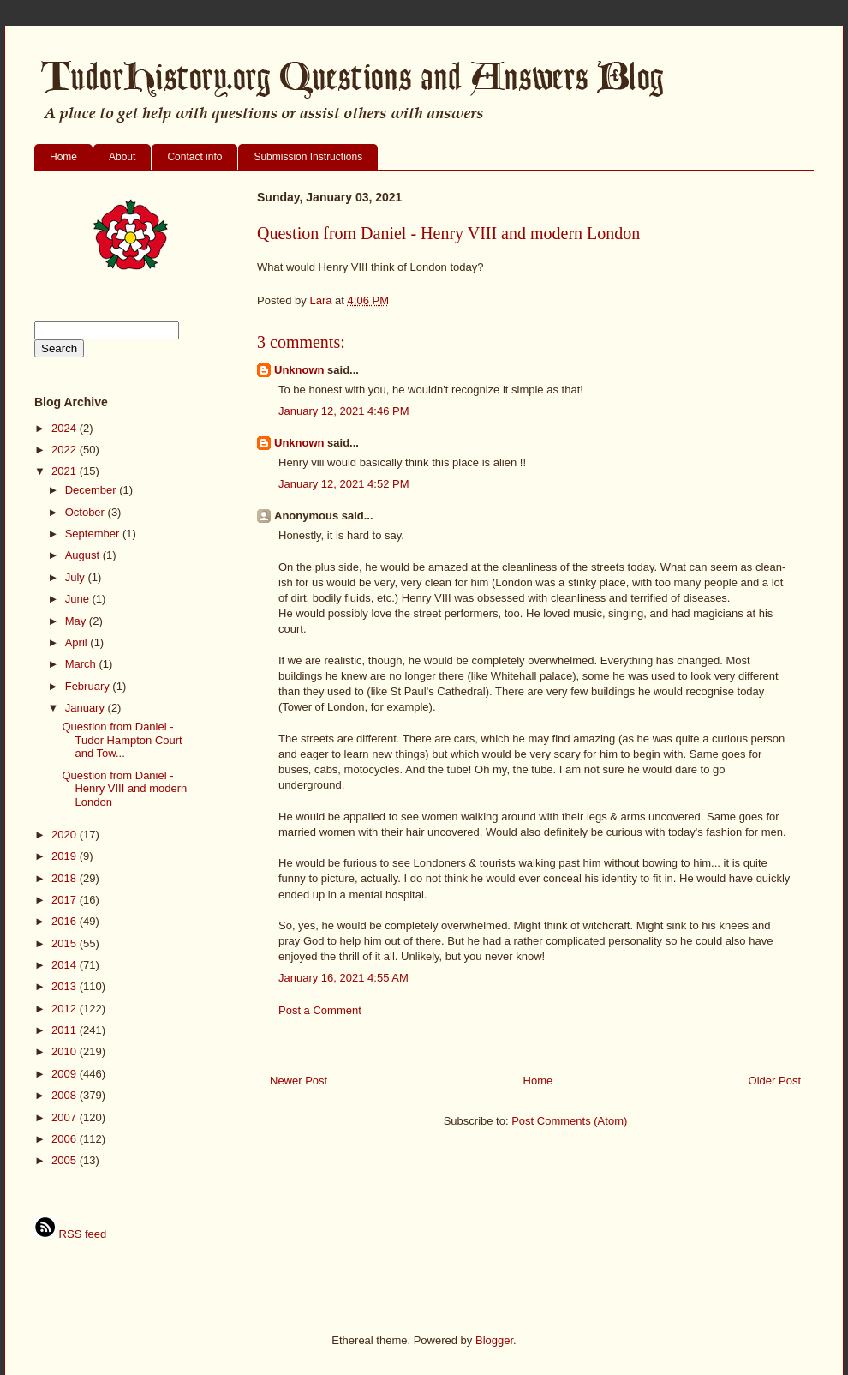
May (77, 621)
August (84, 555)
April (78, 642)
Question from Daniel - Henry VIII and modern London (124, 788)
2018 (65, 878)
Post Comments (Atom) (569, 1120)
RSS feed (70, 1234)
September (93, 533)
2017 (65, 899)
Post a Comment (319, 1010)
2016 (65, 921)
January (86, 707)
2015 (65, 943)
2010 (65, 1051)
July (76, 577)
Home (63, 157)
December (92, 489)
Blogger (494, 1340)
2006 (65, 1138)
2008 (65, 1095)
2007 (65, 1117)
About (122, 157)
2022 (65, 449)
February (89, 686)
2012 (65, 1008)
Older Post (775, 1080)
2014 (65, 964)
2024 (65, 428)
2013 (65, 986)
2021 (65, 471)
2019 (65, 856)
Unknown (299, 369)
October (86, 512)
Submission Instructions (308, 157)
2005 (65, 1160)
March (82, 663)
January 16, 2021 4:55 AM (343, 977)
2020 (65, 834)
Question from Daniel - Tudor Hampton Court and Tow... (122, 740)
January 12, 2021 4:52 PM (343, 483)
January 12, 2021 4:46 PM (343, 411)
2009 (65, 1073)
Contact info (194, 157)
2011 (65, 1030)
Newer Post (298, 1080)
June (79, 598)
